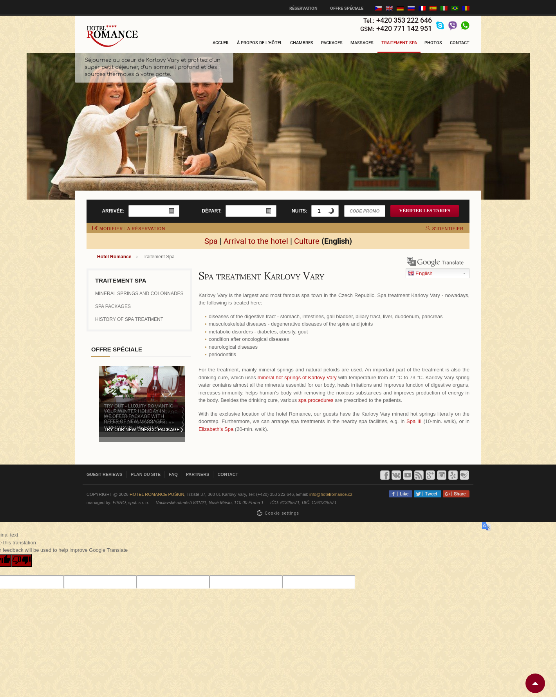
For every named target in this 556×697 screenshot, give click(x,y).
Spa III (414, 421)
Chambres (301, 42)
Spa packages (113, 306)
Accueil (221, 42)
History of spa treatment (129, 319)
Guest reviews (105, 474)
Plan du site (146, 474)
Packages (332, 42)
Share (458, 494)
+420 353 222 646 (404, 20)
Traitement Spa (399, 42)
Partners (197, 474)
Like (402, 494)
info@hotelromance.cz (330, 494)
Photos (433, 42)
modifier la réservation (128, 228)
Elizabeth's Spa (216, 429)
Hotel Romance (114, 256)
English (420, 273)
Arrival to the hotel (256, 241)
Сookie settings (282, 513)
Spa (211, 241)
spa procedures (316, 400)
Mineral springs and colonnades (139, 293)
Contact (459, 42)
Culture (307, 241)
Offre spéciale (346, 8)
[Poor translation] (21, 560)
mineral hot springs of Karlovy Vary (297, 377)
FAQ (173, 474)
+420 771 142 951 (404, 28)
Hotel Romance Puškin (157, 494)
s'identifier (445, 228)
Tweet (429, 494)
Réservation (303, 8)
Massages (362, 42)
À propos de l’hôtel (259, 42)
